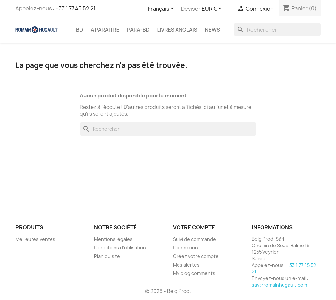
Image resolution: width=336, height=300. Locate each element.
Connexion (185, 248)
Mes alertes (186, 265)
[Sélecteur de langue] (162, 9)
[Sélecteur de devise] (213, 9)
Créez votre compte (196, 256)
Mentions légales (113, 239)
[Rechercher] (277, 29)
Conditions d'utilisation (120, 248)
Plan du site (107, 256)
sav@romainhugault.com (279, 285)
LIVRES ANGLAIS (177, 29)
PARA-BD (138, 29)
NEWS (212, 29)
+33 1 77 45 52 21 (75, 8)
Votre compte (194, 227)
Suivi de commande (194, 239)
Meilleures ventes (35, 239)
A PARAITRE (105, 29)
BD (79, 29)
